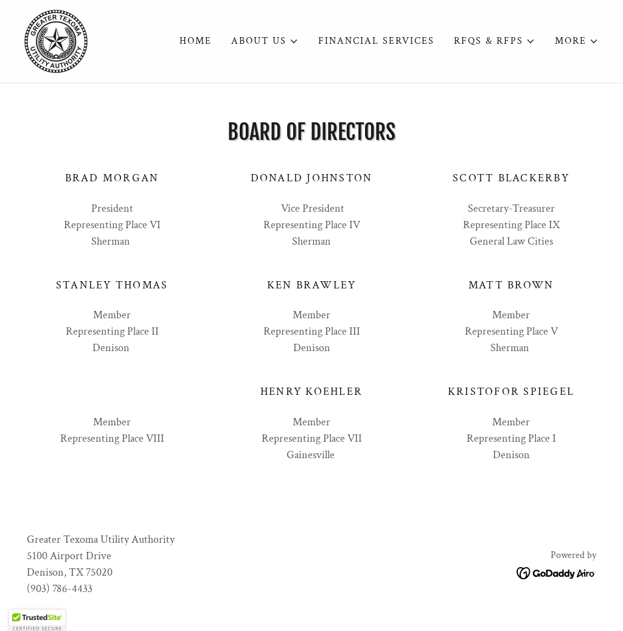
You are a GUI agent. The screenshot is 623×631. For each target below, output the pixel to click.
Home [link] (195, 41)
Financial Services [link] (376, 41)
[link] (56, 40)
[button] (265, 41)
